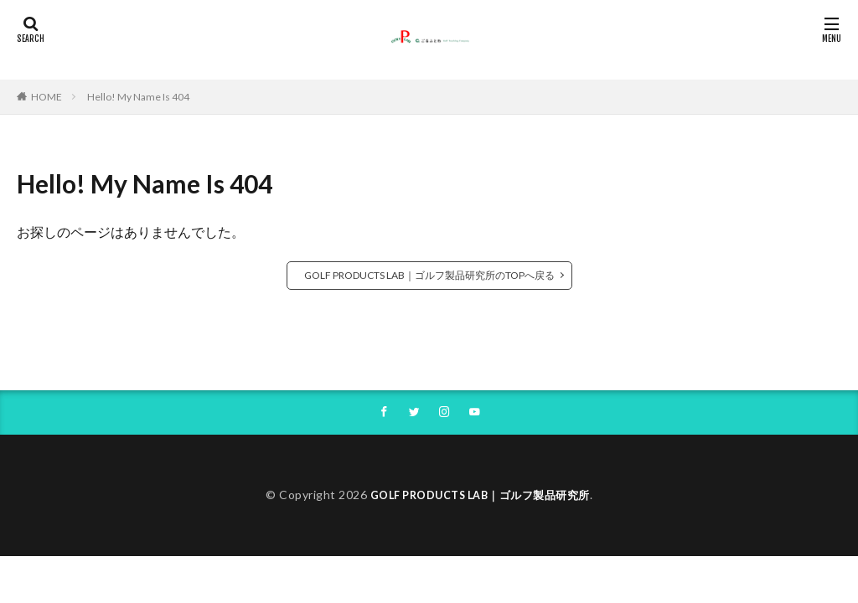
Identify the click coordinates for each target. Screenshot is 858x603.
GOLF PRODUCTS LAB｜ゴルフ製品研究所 (480, 496)
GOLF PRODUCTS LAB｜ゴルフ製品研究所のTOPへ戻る (429, 275)
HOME (46, 96)
